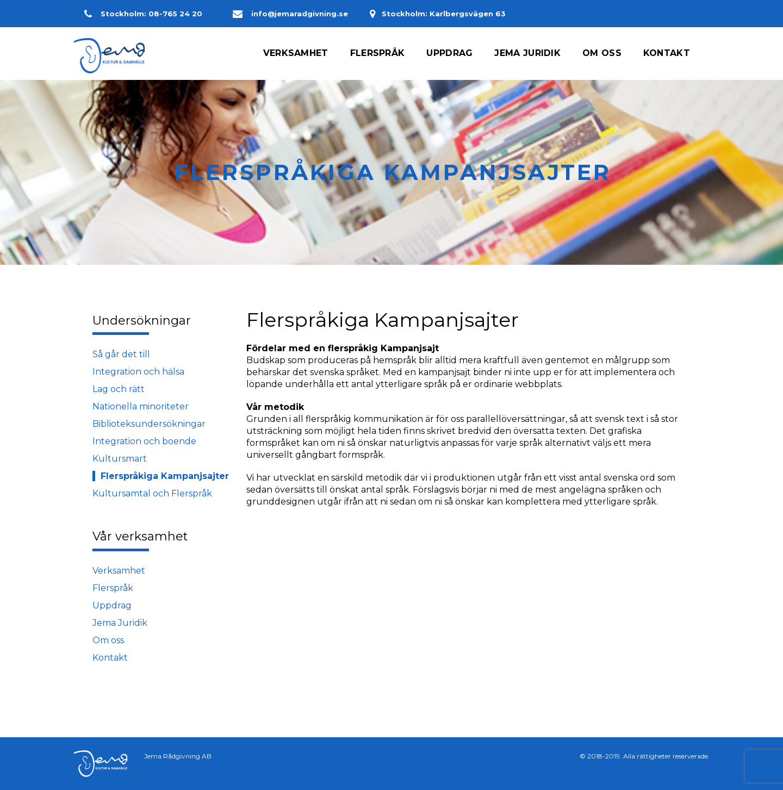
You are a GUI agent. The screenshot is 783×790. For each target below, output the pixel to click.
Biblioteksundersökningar (149, 424)
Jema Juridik (119, 623)
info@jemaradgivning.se (290, 13)
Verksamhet (118, 570)
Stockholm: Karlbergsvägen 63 (449, 13)
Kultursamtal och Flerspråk (152, 493)
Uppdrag (112, 605)
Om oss (108, 640)
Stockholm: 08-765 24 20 (147, 13)
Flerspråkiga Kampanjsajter (165, 476)
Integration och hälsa (138, 371)
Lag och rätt (118, 389)
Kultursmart (119, 458)
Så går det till (121, 354)
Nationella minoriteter (140, 406)
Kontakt (110, 657)
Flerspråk (112, 588)
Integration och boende (144, 441)
